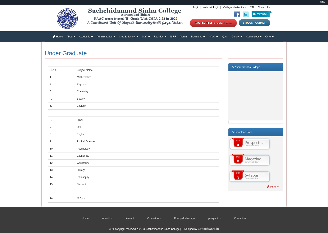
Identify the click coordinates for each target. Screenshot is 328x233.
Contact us (240, 218)
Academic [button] (86, 36)
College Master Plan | (235, 7)
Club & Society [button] (128, 36)
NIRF (173, 36)
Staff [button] (146, 36)
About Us (107, 218)
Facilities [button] (160, 36)
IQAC (225, 36)
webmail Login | (212, 7)
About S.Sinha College (246, 67)
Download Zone (242, 132)
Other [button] (269, 36)
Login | (197, 7)
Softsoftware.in (208, 228)
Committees (154, 218)
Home (58, 36)
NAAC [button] (213, 36)
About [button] (71, 36)
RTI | (252, 7)
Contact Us (264, 7)
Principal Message (184, 218)
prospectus (214, 218)
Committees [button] (253, 36)
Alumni (183, 36)
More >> (273, 186)
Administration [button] (106, 36)
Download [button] (198, 36)
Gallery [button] (237, 36)
